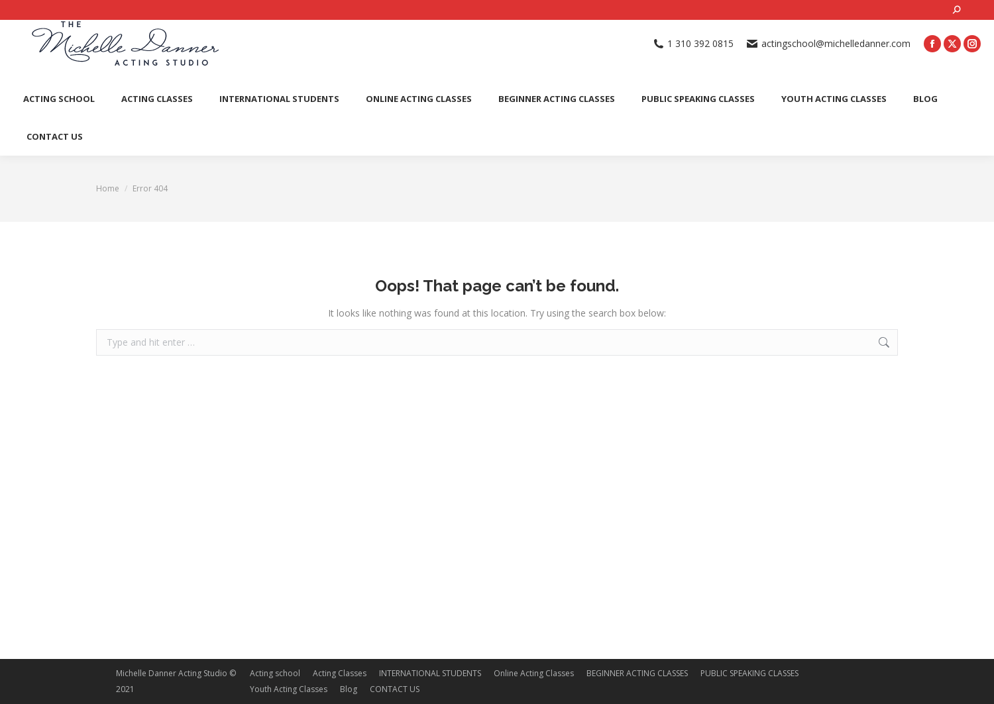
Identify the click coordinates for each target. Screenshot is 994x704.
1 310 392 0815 (693, 44)
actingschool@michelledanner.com (829, 44)
